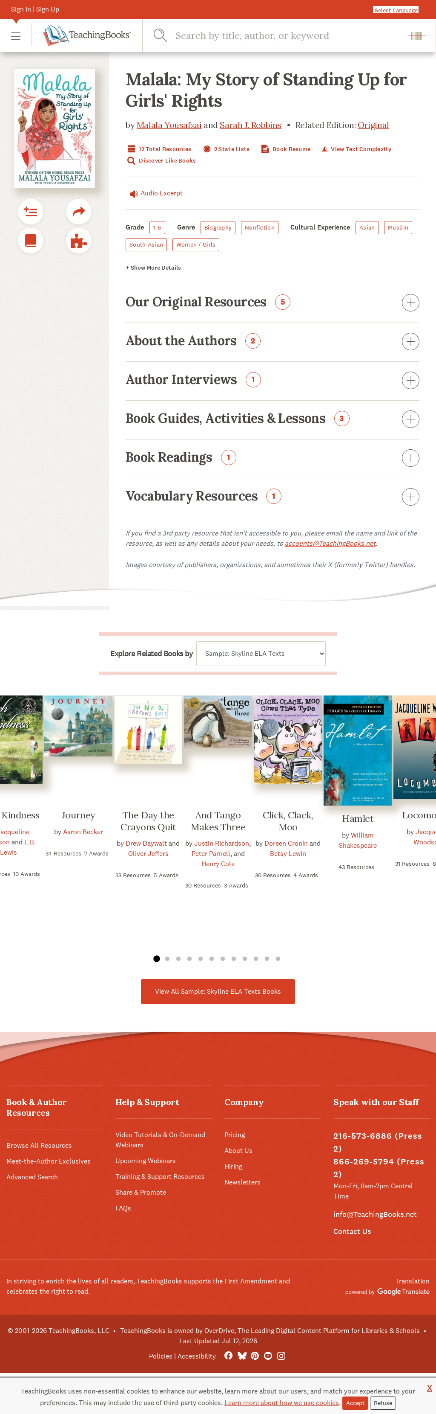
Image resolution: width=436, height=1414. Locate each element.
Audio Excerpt (154, 193)
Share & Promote (140, 1192)
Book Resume (284, 149)
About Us (238, 1150)
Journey (78, 815)
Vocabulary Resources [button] (272, 497)
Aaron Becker (83, 831)
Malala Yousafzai (169, 124)
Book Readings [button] (272, 459)
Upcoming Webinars (145, 1160)
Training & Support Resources (160, 1176)
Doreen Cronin (286, 843)
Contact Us (352, 1231)
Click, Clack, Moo (288, 821)
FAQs (123, 1208)
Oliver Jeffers (148, 853)
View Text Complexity (355, 149)
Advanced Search (32, 1177)
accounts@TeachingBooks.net (330, 543)
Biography (218, 227)
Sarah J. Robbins (250, 124)
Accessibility (197, 1356)
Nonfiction (260, 227)
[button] (15, 35)
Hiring (233, 1166)
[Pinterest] (255, 1356)
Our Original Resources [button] (272, 303)
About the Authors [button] (272, 342)
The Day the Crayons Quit (148, 821)
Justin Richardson (221, 843)
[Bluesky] (241, 1356)
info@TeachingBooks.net (375, 1214)
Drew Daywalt (146, 843)
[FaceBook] (228, 1356)
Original (373, 124)
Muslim (398, 227)
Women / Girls (196, 244)
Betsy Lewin (288, 853)
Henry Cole (218, 863)
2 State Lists (225, 149)
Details (153, 268)
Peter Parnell (211, 853)
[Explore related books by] (261, 653)
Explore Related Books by (151, 653)
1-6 (157, 227)
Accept (355, 1403)
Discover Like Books (161, 161)
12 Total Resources (158, 149)
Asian (367, 227)
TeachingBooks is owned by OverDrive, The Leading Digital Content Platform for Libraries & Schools (270, 1330)
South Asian (146, 244)
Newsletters (242, 1182)
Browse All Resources (39, 1145)
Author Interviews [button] (272, 381)
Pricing (234, 1134)
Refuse (383, 1403)
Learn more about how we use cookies (281, 1402)
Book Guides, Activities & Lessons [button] (272, 420)
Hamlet (357, 818)
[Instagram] (281, 1356)
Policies (160, 1356)
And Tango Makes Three (218, 821)
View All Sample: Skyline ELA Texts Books (218, 991)
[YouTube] (268, 1356)
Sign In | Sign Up (35, 9)
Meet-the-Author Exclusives (48, 1161)
